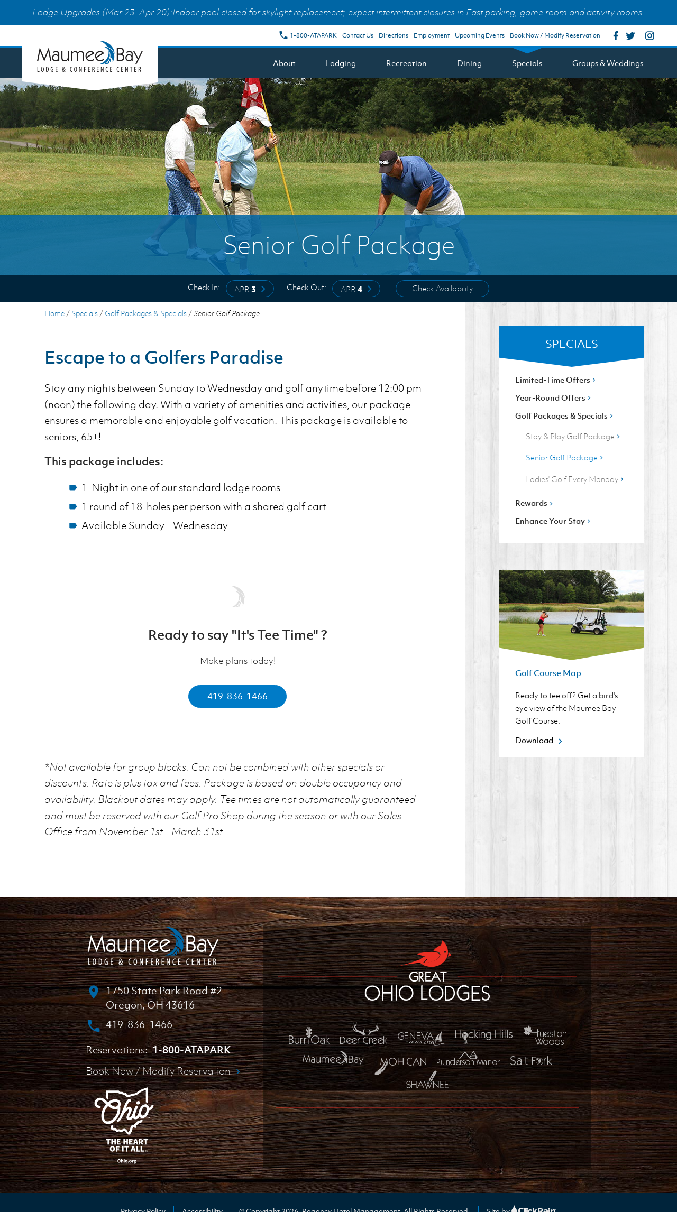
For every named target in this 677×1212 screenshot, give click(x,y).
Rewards (535, 502)
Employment (432, 35)
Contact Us (357, 35)
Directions (393, 35)
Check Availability (442, 288)
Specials (527, 63)
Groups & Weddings (607, 63)
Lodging (341, 63)
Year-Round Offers (554, 397)
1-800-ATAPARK (307, 35)
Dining (469, 63)
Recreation (406, 63)
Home (54, 313)
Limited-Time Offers (556, 379)
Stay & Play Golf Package (574, 436)
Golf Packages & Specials (146, 313)
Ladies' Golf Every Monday (576, 479)
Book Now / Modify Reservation (555, 35)
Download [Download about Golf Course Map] (540, 740)
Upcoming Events (480, 35)
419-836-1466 (237, 696)
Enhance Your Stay (553, 520)
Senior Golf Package (565, 457)
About (284, 63)
